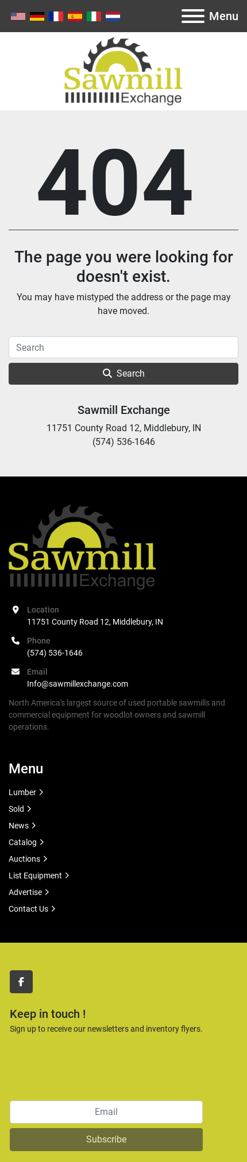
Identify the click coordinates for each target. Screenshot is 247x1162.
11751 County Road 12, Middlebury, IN (95, 621)
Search (124, 373)
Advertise (25, 892)
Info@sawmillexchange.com (77, 683)
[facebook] (21, 981)
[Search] (123, 347)
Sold (16, 809)
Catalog (23, 842)
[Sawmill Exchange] (82, 546)
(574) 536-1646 (55, 652)
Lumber (22, 792)
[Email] (106, 1112)
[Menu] (193, 16)
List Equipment (35, 875)
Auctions (24, 858)
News (19, 825)
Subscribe (106, 1139)
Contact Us (28, 908)
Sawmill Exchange (124, 410)
